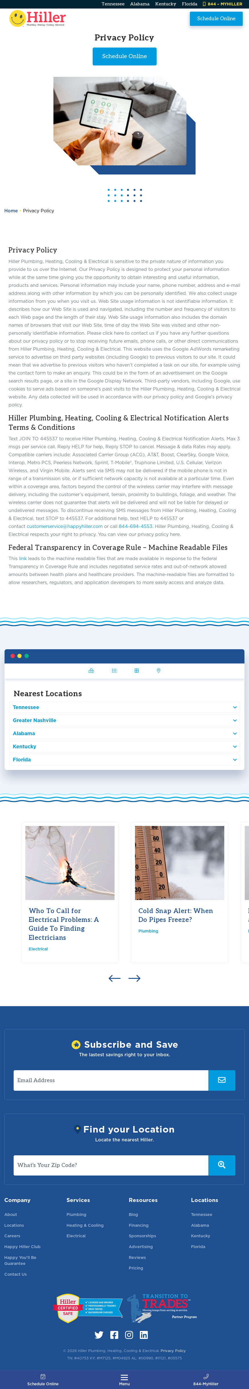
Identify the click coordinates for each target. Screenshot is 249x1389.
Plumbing (148, 930)
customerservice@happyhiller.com (65, 526)
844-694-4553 (135, 526)
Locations (14, 1225)
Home (11, 210)
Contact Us (15, 1274)
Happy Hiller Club (22, 1246)
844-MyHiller (206, 1380)
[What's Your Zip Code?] (111, 1165)
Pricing (136, 1267)
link (23, 558)
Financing (139, 1225)
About (10, 1214)
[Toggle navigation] (124, 1380)
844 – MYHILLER (222, 3)
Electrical (38, 948)
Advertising (141, 1246)
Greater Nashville (59, 717)
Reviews (137, 1257)
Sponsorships (142, 1235)
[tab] (117, 682)
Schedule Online (216, 18)
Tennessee (113, 4)
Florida (189, 4)
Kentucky (165, 4)
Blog (133, 1214)
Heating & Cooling (85, 1225)
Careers (12, 1235)
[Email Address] (111, 1080)
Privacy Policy (173, 1351)
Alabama (140, 4)
